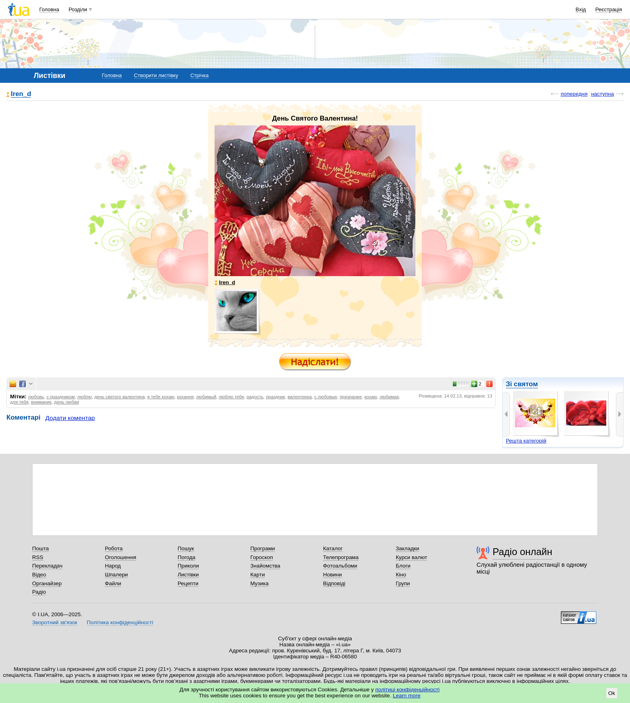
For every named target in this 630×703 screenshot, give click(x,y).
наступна (602, 94)
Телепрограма (341, 557)
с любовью (325, 396)
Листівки (188, 575)
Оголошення (120, 557)
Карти (257, 575)
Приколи (188, 566)
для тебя (19, 402)
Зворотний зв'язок (54, 622)
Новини (332, 575)
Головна (49, 9)
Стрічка (199, 75)
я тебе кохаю (160, 396)
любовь (36, 396)
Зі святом (522, 384)
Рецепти (188, 583)
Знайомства (265, 566)
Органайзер (46, 583)
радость (255, 396)
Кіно (401, 575)
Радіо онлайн (522, 551)
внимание (41, 402)
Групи (403, 583)
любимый (206, 396)
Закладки (407, 548)
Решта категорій (526, 441)
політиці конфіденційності (407, 690)
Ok (611, 693)
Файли (113, 583)
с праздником (61, 396)
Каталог (333, 548)
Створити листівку (156, 75)
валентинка (300, 396)
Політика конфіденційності (120, 622)
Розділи (78, 9)
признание (351, 396)
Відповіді (334, 583)
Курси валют (411, 557)
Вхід (581, 9)
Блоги (403, 566)
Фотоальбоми (340, 566)
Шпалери (116, 575)
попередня (573, 94)
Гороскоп (261, 557)
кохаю (370, 396)
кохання (185, 396)
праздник (275, 396)
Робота (114, 548)
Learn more (407, 696)
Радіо (39, 592)
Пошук (186, 548)
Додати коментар (70, 417)
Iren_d (21, 94)
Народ (113, 566)
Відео (39, 575)
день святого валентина (119, 396)
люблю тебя (231, 396)
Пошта (40, 548)
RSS (37, 557)
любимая (389, 396)
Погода (186, 557)
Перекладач (47, 566)
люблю (84, 396)
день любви (66, 402)
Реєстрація (608, 9)
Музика (259, 583)
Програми (262, 548)
